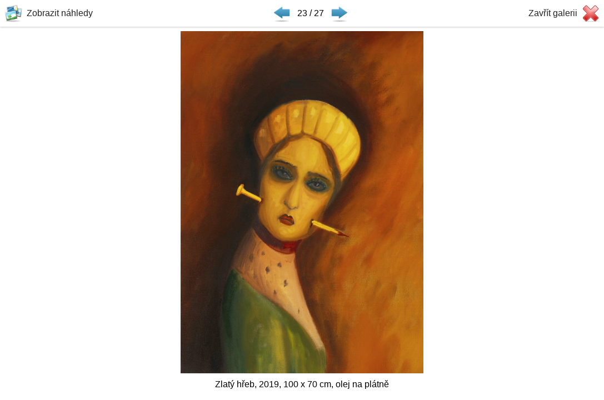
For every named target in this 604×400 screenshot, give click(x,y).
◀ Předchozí (282, 13)
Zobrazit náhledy (60, 13)
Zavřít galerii (552, 13)
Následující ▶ (339, 13)
